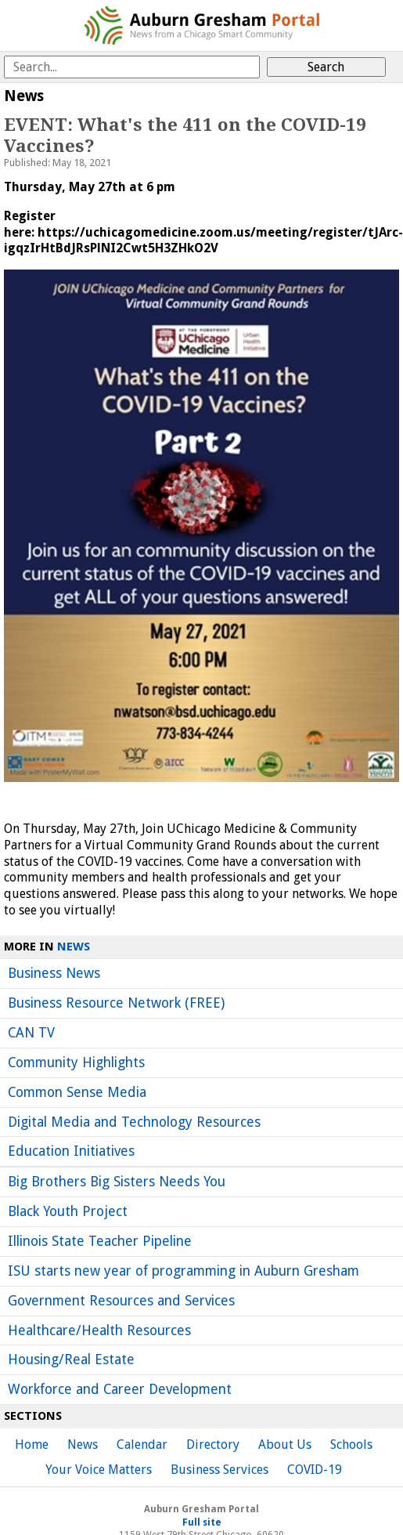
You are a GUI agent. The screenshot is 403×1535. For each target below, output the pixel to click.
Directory (212, 1444)
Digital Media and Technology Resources (134, 1122)
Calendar (142, 1444)
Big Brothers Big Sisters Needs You (116, 1181)
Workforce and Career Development (120, 1389)
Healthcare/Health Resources (99, 1330)
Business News (54, 973)
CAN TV (31, 1033)
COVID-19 (314, 1469)
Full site (201, 1522)
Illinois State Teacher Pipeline (100, 1241)
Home (32, 1444)
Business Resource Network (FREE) (116, 1003)
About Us (284, 1444)
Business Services (219, 1469)
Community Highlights (76, 1062)
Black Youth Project (68, 1211)
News (73, 946)
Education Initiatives (71, 1151)
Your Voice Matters (98, 1469)
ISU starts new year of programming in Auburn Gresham (183, 1271)
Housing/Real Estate (71, 1359)
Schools (351, 1444)
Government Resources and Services (121, 1301)
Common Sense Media (77, 1092)
